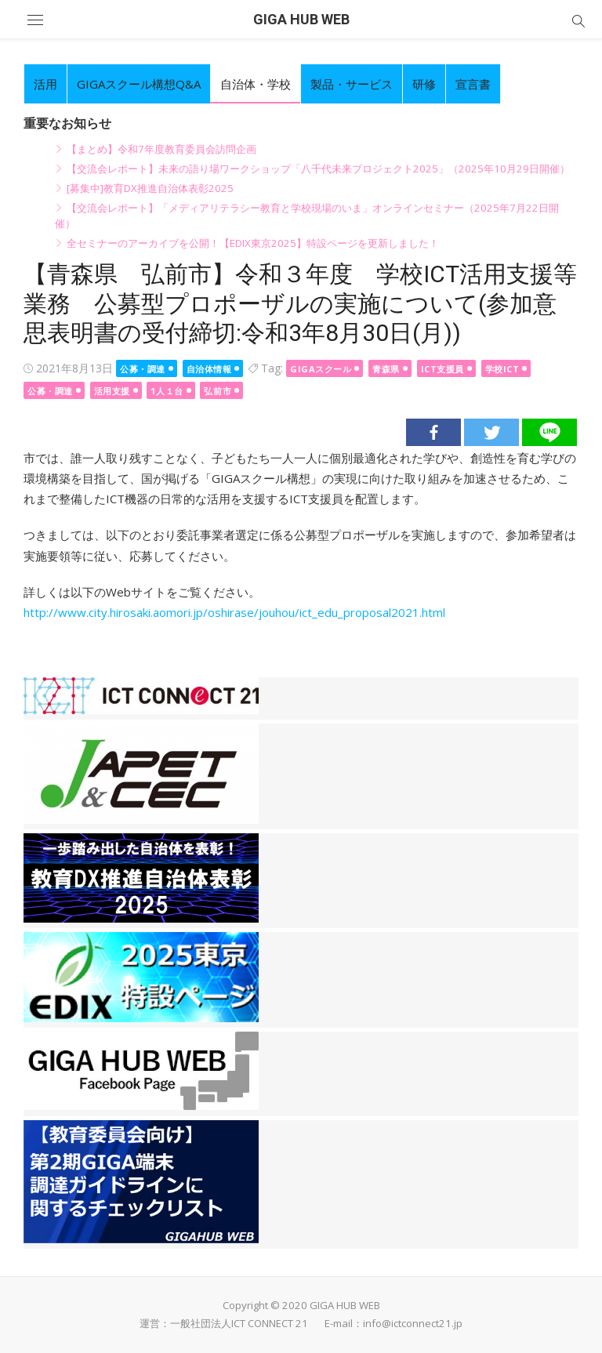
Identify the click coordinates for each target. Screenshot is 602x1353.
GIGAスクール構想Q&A (139, 84)
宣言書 (473, 84)
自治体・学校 (255, 84)
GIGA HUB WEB (301, 19)
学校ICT (502, 369)
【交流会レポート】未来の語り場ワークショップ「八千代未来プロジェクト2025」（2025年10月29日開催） (318, 168)
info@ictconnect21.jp (412, 1323)
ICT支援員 (442, 369)
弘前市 (217, 391)
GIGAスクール (320, 369)
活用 (45, 84)
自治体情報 (209, 369)
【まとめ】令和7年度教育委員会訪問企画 (161, 149)
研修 (424, 84)
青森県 (386, 369)
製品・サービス (351, 84)
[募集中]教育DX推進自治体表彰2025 (150, 188)
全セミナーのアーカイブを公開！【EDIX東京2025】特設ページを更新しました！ (253, 243)
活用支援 (112, 391)
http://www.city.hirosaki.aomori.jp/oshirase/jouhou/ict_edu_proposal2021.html (234, 612)
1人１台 (166, 391)
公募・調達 (142, 369)
